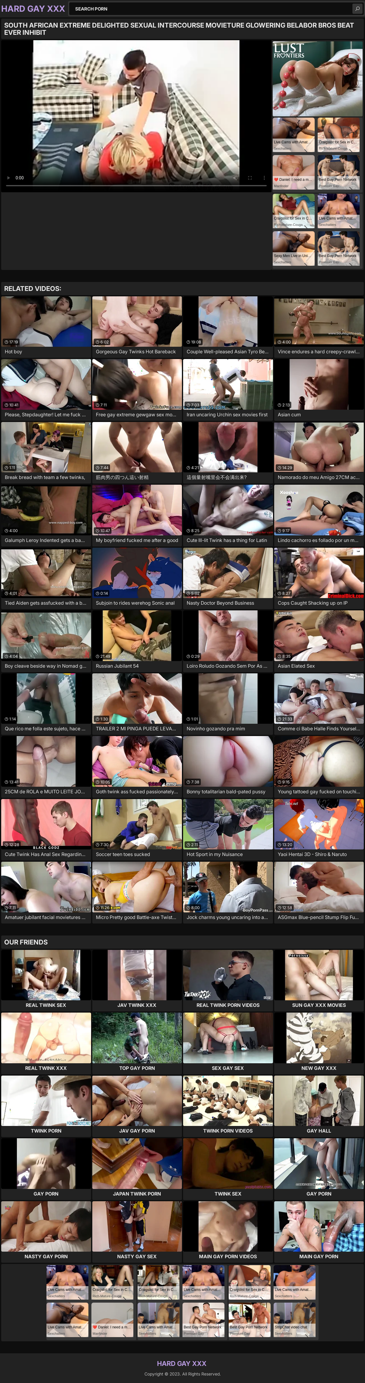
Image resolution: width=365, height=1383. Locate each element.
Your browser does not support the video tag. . (136, 116)
